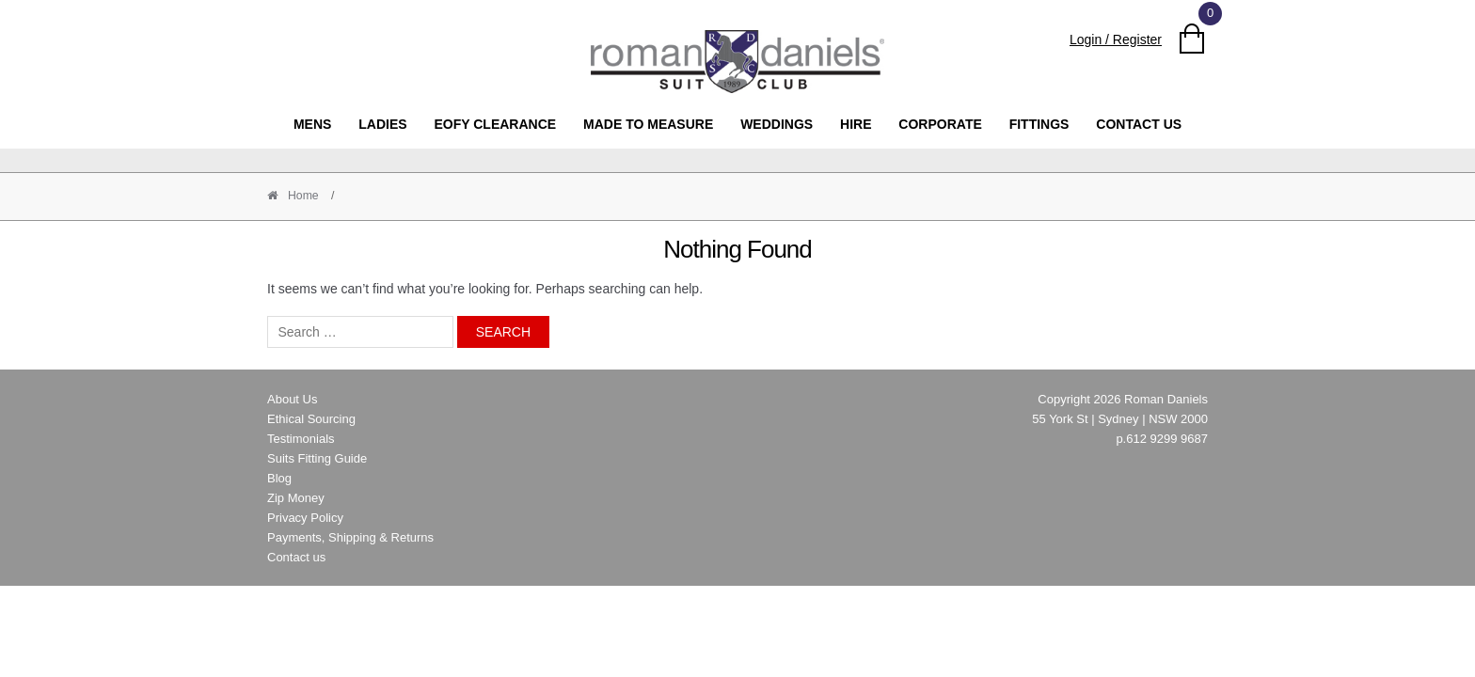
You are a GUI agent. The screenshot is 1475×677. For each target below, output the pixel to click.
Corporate (939, 124)
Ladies (382, 124)
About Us (292, 399)
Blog (279, 478)
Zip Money (296, 498)
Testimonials (301, 439)
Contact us (1139, 124)
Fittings (1039, 124)
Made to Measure (648, 124)
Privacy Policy (305, 518)
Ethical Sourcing (311, 419)
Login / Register (1116, 39)
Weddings (776, 124)
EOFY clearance (495, 124)
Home (302, 195)
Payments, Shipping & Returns (350, 537)
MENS (312, 124)
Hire (855, 124)
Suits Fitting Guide (317, 458)
